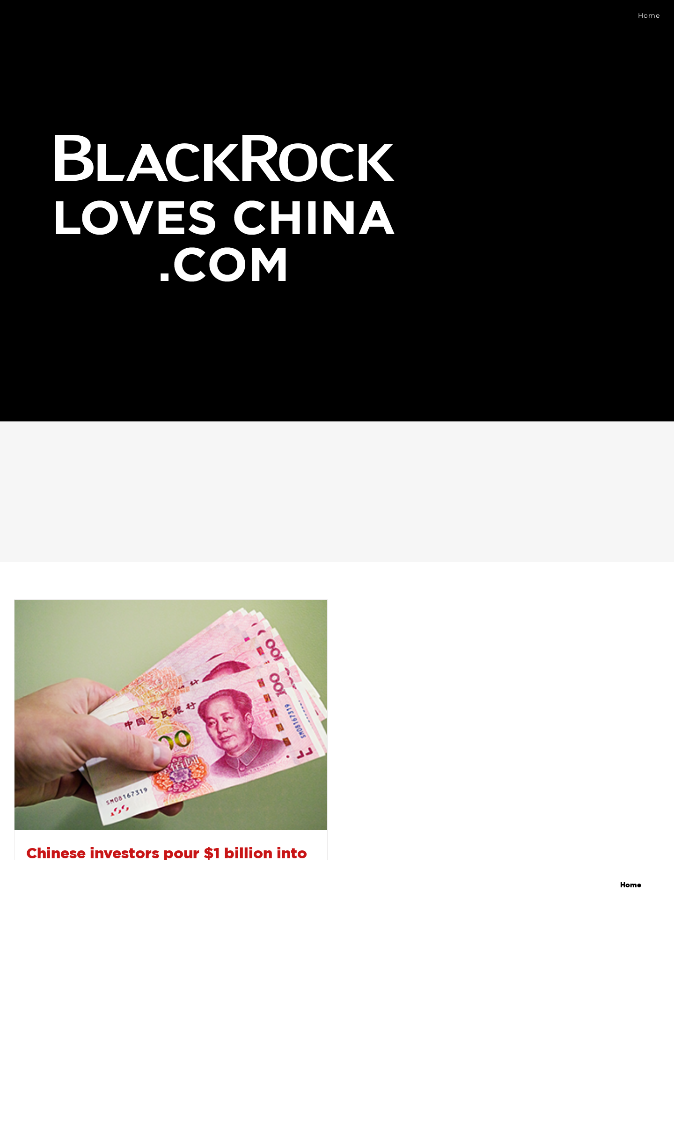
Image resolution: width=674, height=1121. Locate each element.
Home (630, 885)
